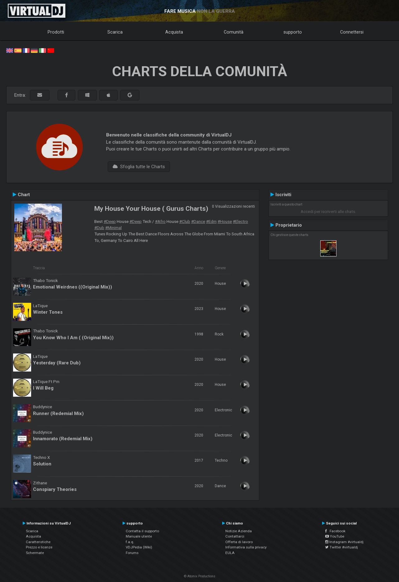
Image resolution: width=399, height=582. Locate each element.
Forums (132, 553)
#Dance (198, 221)
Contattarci (234, 536)
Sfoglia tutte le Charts (139, 166)
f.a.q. (130, 542)
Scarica (115, 32)
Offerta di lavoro (239, 542)
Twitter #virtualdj (341, 547)
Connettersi (352, 32)
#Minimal (113, 227)
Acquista (174, 32)
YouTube (334, 536)
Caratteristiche (38, 542)
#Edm (211, 221)
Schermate (35, 553)
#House (225, 221)
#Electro (240, 221)
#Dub (99, 227)
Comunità (233, 32)
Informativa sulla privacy (246, 547)
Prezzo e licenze (39, 547)
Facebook (335, 531)
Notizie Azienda (238, 531)
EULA (230, 553)
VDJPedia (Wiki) (139, 547)
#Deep (110, 221)
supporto (293, 32)
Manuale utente (139, 536)
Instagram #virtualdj (344, 542)
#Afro (160, 221)
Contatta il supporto (142, 531)
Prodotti (56, 32)
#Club (184, 221)
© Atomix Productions (199, 576)
